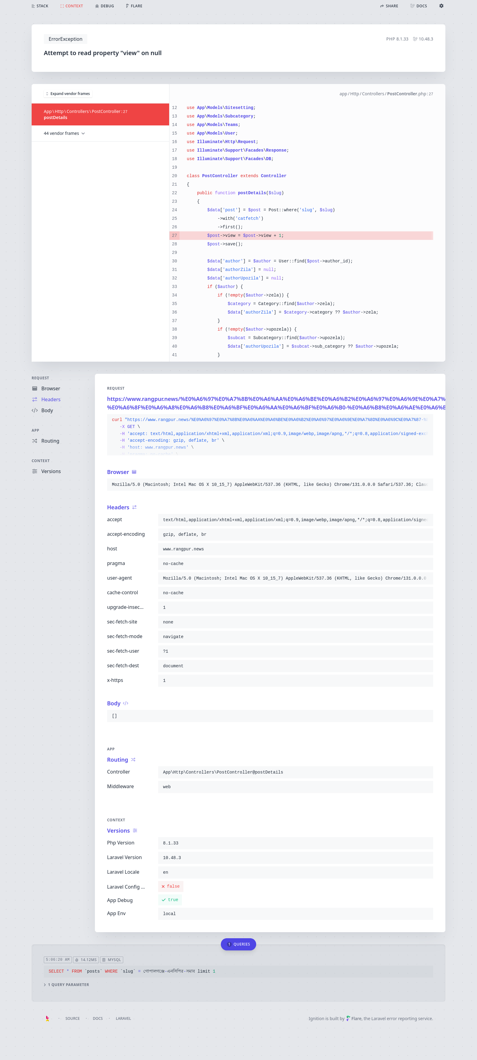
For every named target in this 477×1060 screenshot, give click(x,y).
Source (72, 1018)
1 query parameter (66, 984)
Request (40, 378)
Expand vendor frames (68, 93)
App (35, 430)
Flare (353, 1018)
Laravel (123, 1018)
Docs (98, 1018)
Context (41, 460)
